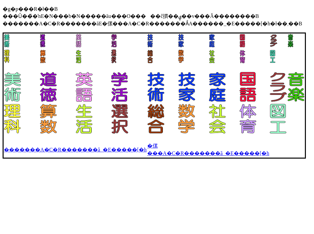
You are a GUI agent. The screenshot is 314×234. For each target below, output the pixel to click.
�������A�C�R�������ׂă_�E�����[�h (75, 149)
